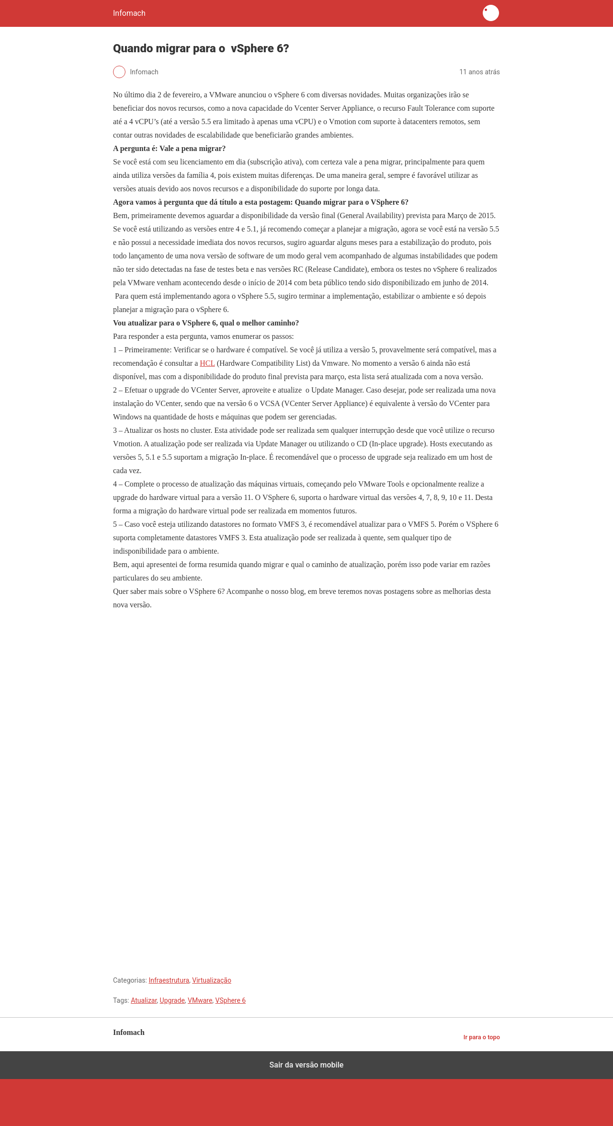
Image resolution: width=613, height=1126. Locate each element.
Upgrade (172, 1000)
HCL (207, 363)
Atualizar (144, 1000)
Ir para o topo (482, 1037)
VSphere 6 (231, 1000)
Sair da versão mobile (307, 1064)
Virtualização (211, 980)
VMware (200, 1000)
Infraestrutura (168, 980)
